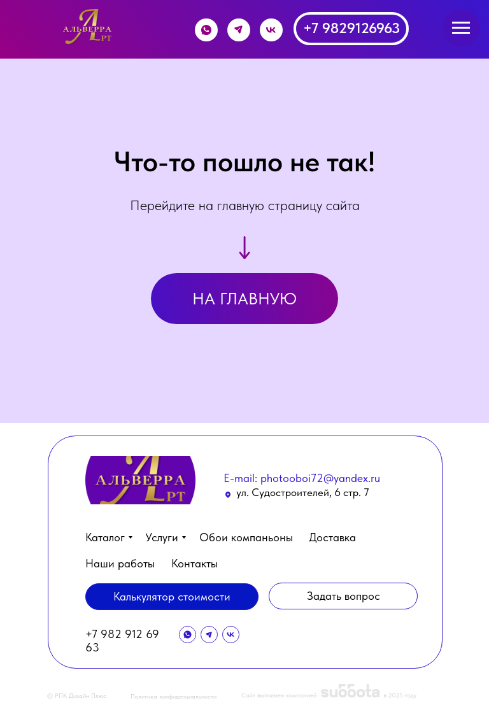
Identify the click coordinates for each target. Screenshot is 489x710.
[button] (343, 596)
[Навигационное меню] (461, 28)
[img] (88, 27)
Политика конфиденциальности (173, 696)
